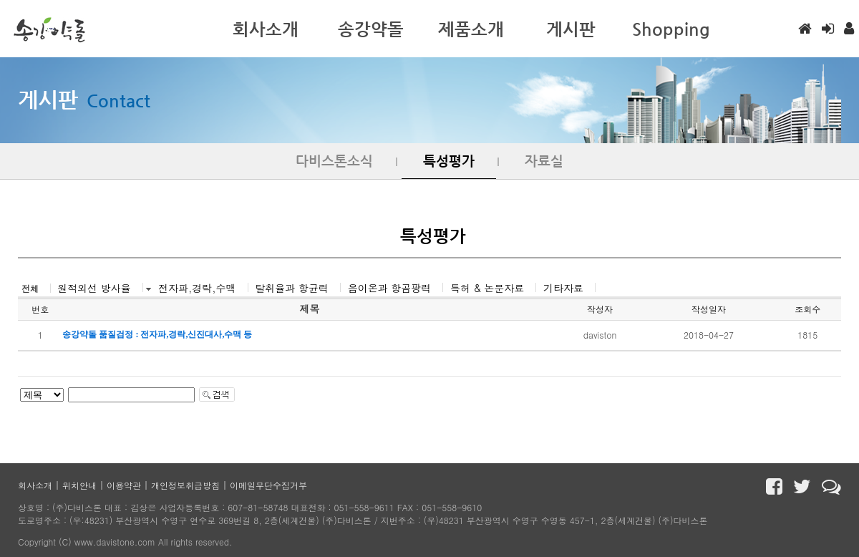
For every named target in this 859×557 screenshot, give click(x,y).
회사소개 (35, 485)
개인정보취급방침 (185, 485)
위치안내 (79, 485)
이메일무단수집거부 (268, 485)
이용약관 (124, 485)
